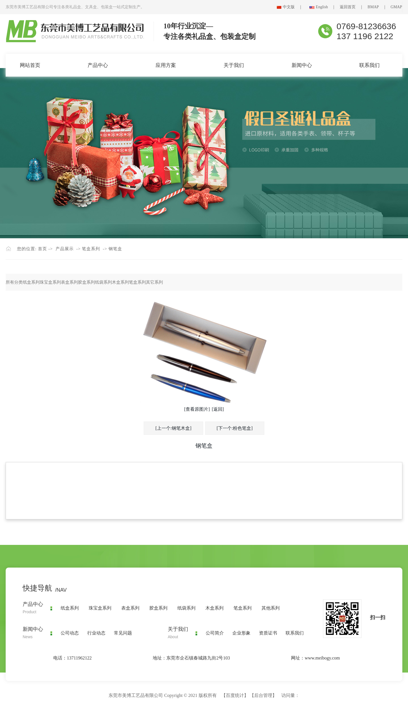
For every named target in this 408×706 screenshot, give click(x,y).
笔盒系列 (91, 248)
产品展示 (65, 248)
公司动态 (70, 633)
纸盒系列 (31, 282)
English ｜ (328, 7)
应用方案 (166, 65)
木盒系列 (120, 282)
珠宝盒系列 (50, 282)
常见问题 (123, 633)
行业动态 (96, 633)
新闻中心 (302, 65)
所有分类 (14, 282)
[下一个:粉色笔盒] (235, 428)
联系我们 (369, 65)
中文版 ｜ (295, 7)
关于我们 (234, 65)
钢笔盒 (115, 248)
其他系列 (271, 608)
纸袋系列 (103, 282)
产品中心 (98, 65)
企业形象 (241, 633)
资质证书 (268, 633)
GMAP (396, 7)
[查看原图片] (197, 409)
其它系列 (154, 282)
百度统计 (235, 695)
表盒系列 (69, 282)
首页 (42, 248)
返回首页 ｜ (353, 7)
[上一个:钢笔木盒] (173, 428)
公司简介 (215, 633)
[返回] (218, 409)
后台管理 (263, 695)
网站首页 (30, 65)
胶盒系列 (86, 282)
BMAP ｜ (378, 7)
